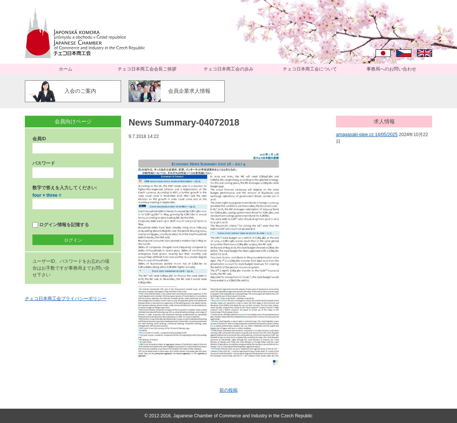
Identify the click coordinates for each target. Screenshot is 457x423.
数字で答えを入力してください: (64, 187)
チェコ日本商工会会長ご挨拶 (147, 69)
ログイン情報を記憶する (60, 225)
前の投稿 (228, 390)
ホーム (65, 69)
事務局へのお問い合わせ (391, 69)
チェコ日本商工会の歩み (228, 69)
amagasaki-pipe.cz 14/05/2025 (366, 134)
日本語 (383, 53)
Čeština (403, 53)
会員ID (39, 138)
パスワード (43, 163)
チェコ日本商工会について (310, 69)
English (424, 53)
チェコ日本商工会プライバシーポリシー (65, 298)
